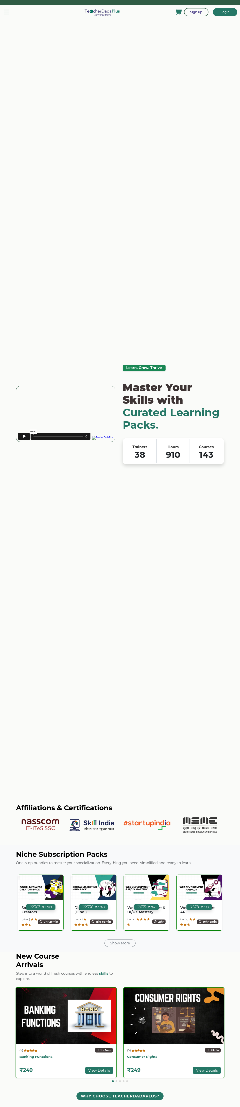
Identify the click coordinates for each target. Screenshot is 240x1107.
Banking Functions (35, 1057)
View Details (99, 1070)
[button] (113, 1081)
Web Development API (197, 910)
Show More (120, 943)
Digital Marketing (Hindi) (90, 910)
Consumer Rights (142, 1057)
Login (225, 12)
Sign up (196, 12)
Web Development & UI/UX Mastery (146, 910)
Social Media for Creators (36, 910)
